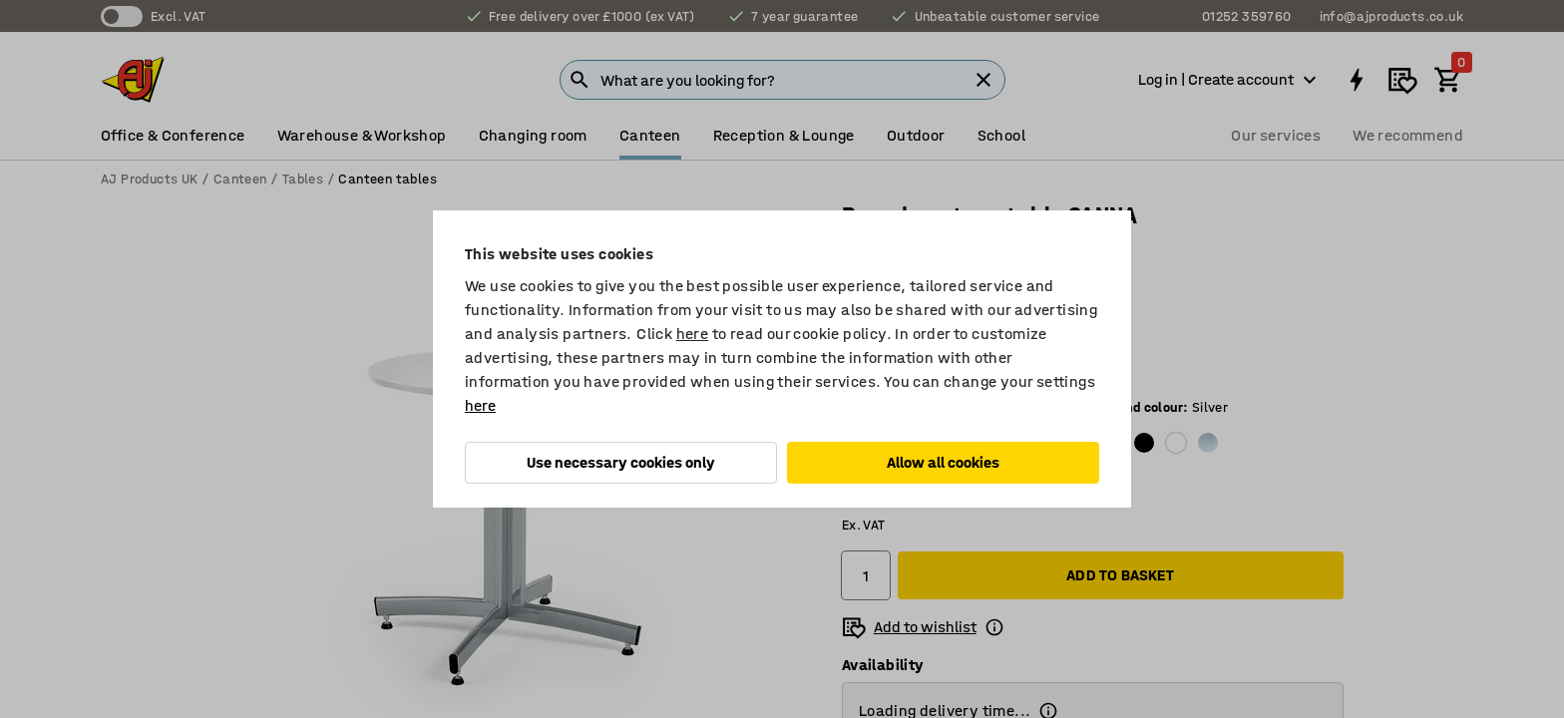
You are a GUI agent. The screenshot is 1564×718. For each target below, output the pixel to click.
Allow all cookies (943, 462)
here (692, 333)
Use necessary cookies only (621, 462)
